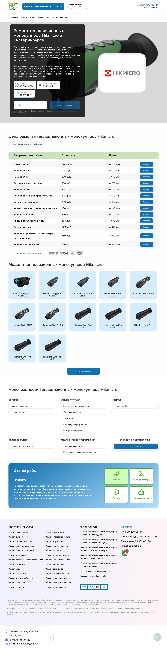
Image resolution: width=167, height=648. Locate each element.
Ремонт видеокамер (55, 532)
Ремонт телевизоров (18, 582)
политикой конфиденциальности (63, 111)
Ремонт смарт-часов (18, 537)
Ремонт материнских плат (58, 559)
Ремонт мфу (14, 569)
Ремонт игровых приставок (58, 537)
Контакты (127, 527)
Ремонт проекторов (17, 587)
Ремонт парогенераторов (20, 541)
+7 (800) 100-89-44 (147, 5)
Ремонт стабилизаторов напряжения (25, 559)
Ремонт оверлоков (54, 569)
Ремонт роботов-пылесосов (21, 546)
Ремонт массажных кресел (21, 550)
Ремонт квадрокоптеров (57, 555)
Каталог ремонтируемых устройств (44, 6)
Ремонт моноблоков (55, 564)
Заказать (147, 164)
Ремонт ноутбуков (54, 541)
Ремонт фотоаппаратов (57, 546)
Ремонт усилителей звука (20, 578)
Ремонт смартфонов (18, 532)
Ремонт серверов (16, 564)
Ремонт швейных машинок (58, 573)
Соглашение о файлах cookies (94, 576)
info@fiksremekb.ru (131, 545)
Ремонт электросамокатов (58, 582)
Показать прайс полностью (29, 253)
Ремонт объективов (55, 550)
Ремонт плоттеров (17, 573)
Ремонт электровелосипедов (59, 578)
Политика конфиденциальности (95, 571)
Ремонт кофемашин (17, 555)
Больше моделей (83, 371)
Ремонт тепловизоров (56, 587)
